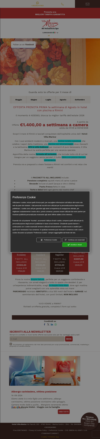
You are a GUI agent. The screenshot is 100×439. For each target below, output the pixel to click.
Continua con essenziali (75, 240)
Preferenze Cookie (49, 240)
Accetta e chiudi (75, 245)
